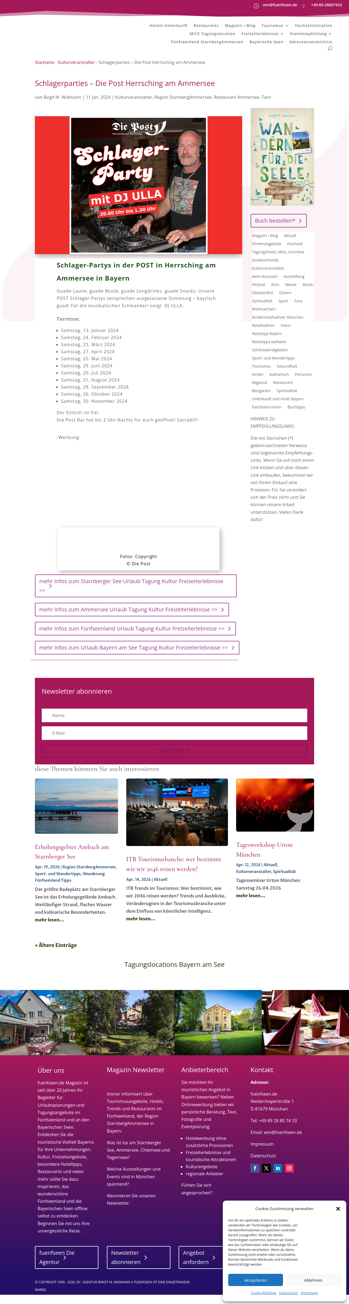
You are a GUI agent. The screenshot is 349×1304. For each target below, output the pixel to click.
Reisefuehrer (263, 335)
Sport (283, 310)
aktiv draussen (265, 286)
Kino (275, 294)
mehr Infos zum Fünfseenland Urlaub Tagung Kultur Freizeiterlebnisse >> (131, 638)
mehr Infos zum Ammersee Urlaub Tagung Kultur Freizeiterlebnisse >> (128, 619)
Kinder (258, 384)
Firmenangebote (266, 253)
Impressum (309, 1293)
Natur (286, 335)
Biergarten (261, 400)
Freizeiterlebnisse (260, 34)
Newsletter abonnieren (126, 1266)
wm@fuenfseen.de (280, 4)
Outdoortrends (265, 269)
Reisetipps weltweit (269, 351)
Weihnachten (263, 318)
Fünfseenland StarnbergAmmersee (207, 42)
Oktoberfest (262, 302)
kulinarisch (279, 384)
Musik (307, 294)
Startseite (44, 72)
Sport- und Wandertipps (273, 367)
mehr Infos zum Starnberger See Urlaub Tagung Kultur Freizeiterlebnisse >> (131, 595)
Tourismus (272, 26)
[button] (338, 1208)
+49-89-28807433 (326, 4)
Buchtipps (296, 416)
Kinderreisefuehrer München (277, 327)
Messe (291, 294)
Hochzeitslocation (313, 26)
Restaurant (283, 392)
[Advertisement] (139, 489)
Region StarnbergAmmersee (183, 106)
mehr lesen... (49, 929)
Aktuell (290, 245)
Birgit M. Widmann (62, 106)
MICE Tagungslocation (213, 34)
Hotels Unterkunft (169, 26)
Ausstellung (294, 286)
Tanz (266, 106)
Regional (259, 392)
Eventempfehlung (308, 34)
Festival (258, 294)
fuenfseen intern (266, 416)
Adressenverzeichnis (311, 42)
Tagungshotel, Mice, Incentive (278, 261)
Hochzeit (295, 253)
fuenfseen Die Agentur (56, 1266)
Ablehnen (313, 1280)
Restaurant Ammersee (236, 106)
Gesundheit (287, 376)
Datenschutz (288, 1293)
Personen (303, 384)
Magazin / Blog (240, 26)
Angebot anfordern (196, 1266)
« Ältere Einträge (56, 955)
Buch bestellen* (275, 229)
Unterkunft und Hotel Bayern (277, 408)
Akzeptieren (255, 1280)
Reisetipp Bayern (267, 343)
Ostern (285, 302)
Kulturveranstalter (76, 72)
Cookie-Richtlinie (263, 1293)
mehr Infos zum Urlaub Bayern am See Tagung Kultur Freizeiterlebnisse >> (133, 657)
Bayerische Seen (266, 42)
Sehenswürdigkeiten (270, 359)
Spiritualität (262, 310)
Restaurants (206, 26)
